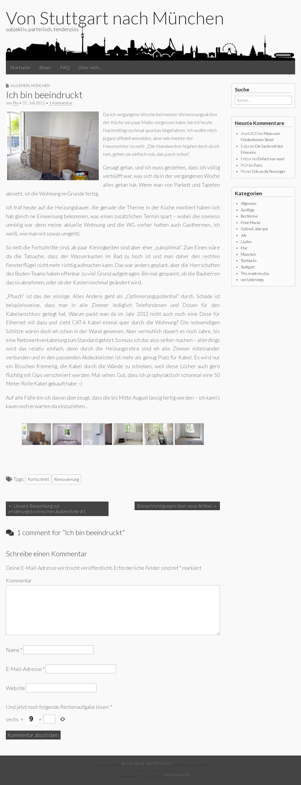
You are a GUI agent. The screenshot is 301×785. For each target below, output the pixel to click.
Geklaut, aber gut (254, 228)
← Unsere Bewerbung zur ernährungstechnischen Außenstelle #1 (47, 508)
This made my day (255, 273)
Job (243, 235)
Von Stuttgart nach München (115, 17)
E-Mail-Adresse (25, 669)
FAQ (65, 67)
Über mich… (90, 67)
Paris (258, 165)
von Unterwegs (252, 279)
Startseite (20, 67)
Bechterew (249, 216)
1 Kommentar (61, 103)
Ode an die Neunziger (268, 171)
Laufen (246, 241)
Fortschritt (38, 479)
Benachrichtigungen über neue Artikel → (177, 506)
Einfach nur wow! (271, 158)
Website (15, 688)
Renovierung (66, 479)
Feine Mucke (250, 222)
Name (14, 650)
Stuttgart (248, 267)
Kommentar (19, 580)
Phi (15, 103)
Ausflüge (248, 210)
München (40, 85)
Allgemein (20, 85)
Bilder (45, 67)
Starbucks (249, 260)
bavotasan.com (177, 774)
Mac (244, 247)
